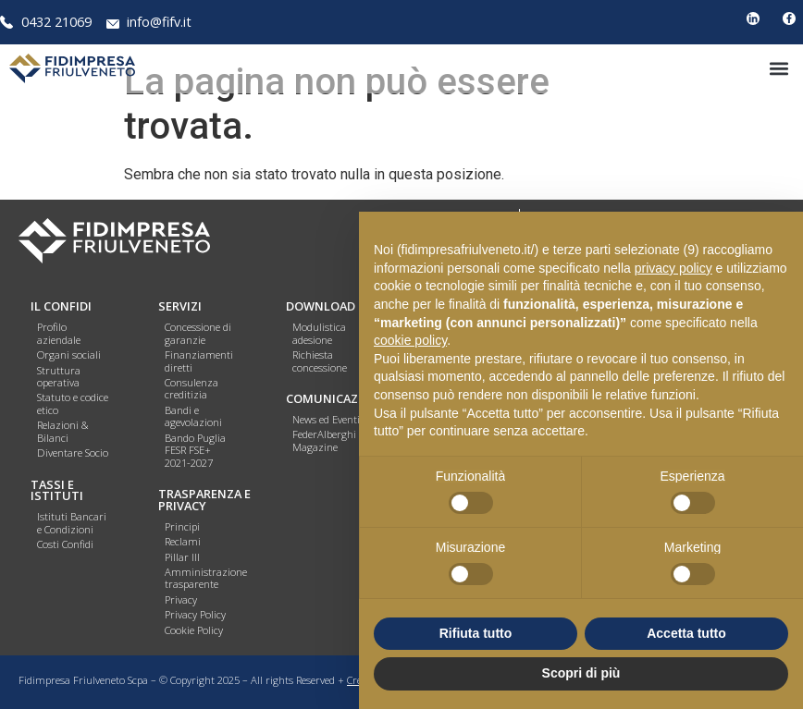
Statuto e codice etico (72, 403)
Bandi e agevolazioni (193, 416)
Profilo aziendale (58, 333)
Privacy (181, 599)
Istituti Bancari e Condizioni (71, 522)
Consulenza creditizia (191, 388)
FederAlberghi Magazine (324, 440)
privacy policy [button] (673, 268)
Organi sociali (69, 354)
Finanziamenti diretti (199, 360)
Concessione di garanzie (198, 333)
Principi (182, 526)
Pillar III (182, 557)
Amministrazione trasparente (206, 578)
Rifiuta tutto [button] (476, 633)
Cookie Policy (194, 630)
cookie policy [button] (410, 340)
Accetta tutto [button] (686, 633)
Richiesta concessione (319, 360)
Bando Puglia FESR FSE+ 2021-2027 (195, 450)
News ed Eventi (326, 419)
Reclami (183, 541)
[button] (778, 69)
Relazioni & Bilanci (63, 431)
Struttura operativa (58, 376)
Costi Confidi (65, 544)
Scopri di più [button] (581, 673)
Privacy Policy (195, 614)
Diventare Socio (72, 452)
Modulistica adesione (319, 333)
